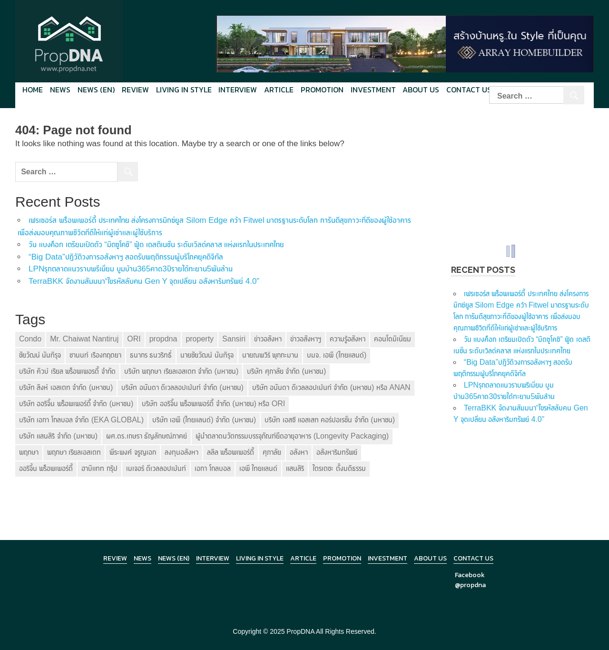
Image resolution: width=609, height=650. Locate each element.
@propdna (470, 585)
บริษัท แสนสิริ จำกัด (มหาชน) (58, 436)
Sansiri (234, 339)
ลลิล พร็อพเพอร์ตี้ (230, 452)
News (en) (96, 89)
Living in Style (260, 558)
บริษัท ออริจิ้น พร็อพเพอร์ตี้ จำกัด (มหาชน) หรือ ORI (213, 404)
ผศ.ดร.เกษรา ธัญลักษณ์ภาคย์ (146, 436)
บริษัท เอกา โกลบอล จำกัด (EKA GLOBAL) (81, 420)
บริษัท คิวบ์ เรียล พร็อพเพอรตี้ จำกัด (67, 371)
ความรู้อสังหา (347, 339)
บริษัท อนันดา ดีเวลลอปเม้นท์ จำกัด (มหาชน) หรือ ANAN (331, 387)
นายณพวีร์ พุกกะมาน (270, 355)
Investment (373, 89)
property (200, 339)
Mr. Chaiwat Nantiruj (84, 339)
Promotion (322, 89)
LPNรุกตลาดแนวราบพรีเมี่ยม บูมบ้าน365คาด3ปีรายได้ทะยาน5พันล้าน (131, 268)
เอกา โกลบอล (212, 468)
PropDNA (300, 631)
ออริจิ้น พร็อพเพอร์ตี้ (46, 468)
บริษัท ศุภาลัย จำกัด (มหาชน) (286, 371)
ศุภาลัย (272, 452)
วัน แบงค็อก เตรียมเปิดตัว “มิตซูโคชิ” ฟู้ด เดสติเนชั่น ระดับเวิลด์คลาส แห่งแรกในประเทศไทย (156, 244)
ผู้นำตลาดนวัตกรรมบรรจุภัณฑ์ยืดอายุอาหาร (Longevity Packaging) (292, 436)
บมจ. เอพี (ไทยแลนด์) (336, 355)
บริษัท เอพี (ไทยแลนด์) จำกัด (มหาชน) (204, 420)
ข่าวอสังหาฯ (305, 339)
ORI (133, 339)
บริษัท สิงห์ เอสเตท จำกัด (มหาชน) (66, 387)
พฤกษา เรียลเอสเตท (74, 452)
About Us (421, 89)
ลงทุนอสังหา (181, 452)
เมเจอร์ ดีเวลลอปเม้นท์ (156, 468)
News (60, 89)
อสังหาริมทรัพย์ (336, 452)
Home (32, 89)
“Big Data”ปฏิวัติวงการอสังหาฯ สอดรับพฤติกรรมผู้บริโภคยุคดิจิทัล (126, 256)
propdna (163, 339)
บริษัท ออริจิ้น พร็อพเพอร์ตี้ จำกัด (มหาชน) (76, 404)
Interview (237, 89)
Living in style (184, 89)
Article (279, 89)
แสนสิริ (295, 468)
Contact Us (468, 89)
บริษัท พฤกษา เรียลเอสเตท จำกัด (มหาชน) (181, 371)
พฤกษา (29, 452)
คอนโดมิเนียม (392, 339)
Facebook (470, 575)
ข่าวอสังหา (268, 339)
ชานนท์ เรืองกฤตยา (95, 355)
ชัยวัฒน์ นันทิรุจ (40, 355)
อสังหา (299, 452)
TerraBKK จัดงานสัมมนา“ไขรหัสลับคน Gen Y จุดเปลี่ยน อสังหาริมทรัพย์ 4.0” (144, 281)
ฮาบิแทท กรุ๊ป (99, 468)
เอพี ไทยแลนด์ (258, 468)
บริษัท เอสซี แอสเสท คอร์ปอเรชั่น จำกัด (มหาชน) (330, 420)
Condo (30, 339)
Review (135, 89)
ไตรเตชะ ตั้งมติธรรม (339, 468)
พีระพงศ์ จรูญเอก (132, 452)
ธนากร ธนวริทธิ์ (151, 355)
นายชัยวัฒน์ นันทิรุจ (206, 355)
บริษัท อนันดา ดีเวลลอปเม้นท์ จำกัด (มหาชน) (182, 387)
